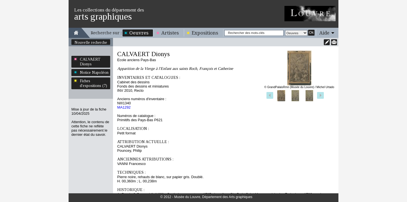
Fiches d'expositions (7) (93, 83)
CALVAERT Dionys (90, 61)
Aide (324, 33)
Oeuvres (138, 33)
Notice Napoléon (94, 72)
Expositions (205, 33)
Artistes (170, 33)
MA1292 (124, 107)
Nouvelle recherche (90, 42)
